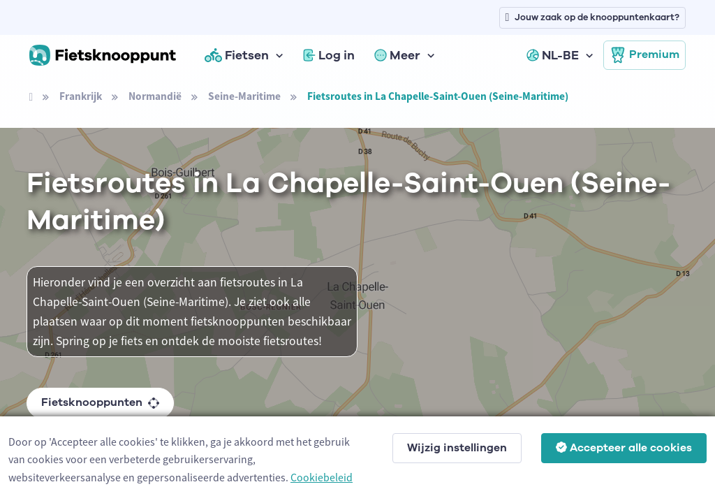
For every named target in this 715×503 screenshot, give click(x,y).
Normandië (155, 96)
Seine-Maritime (244, 96)
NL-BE (552, 55)
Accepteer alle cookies (624, 447)
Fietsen (237, 55)
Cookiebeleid (321, 477)
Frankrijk (80, 96)
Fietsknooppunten (100, 402)
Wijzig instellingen (457, 447)
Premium (644, 55)
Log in (329, 55)
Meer (397, 55)
